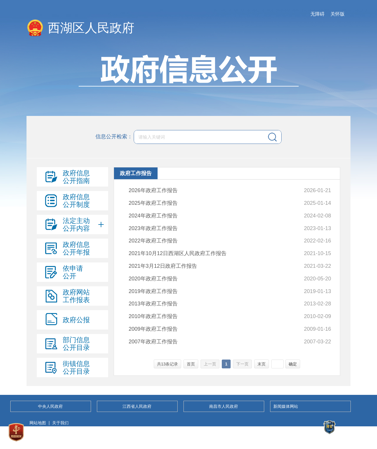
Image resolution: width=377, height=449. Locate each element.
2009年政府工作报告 (153, 329)
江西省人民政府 (137, 406)
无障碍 (317, 13)
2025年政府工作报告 (153, 203)
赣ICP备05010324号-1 (50, 438)
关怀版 (337, 13)
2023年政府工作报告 (153, 228)
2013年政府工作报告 (153, 304)
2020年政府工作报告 (153, 279)
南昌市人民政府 (223, 406)
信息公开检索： (114, 136)
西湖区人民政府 (91, 28)
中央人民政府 (50, 406)
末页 (261, 364)
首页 (191, 364)
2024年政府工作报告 (153, 216)
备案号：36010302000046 (329, 438)
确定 (293, 364)
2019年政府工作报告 (153, 291)
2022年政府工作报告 (153, 241)
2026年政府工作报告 (153, 190)
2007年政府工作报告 (153, 342)
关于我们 (60, 422)
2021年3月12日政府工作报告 (163, 266)
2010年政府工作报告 (153, 316)
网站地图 (37, 422)
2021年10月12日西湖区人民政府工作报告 (177, 253)
